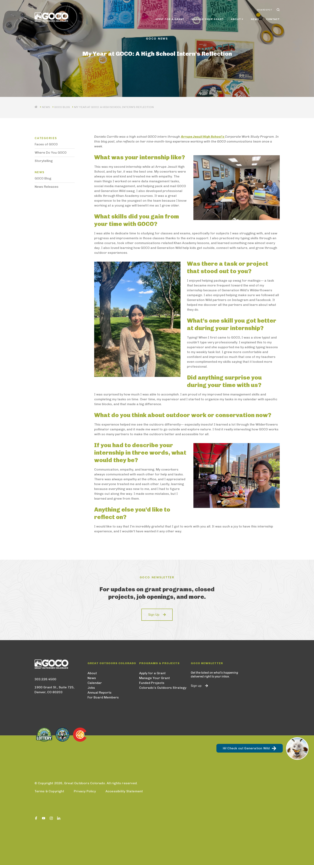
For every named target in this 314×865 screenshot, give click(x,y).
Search (278, 9)
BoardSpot (264, 9)
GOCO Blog (62, 107)
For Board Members (103, 697)
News (255, 18)
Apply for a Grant (169, 18)
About (92, 673)
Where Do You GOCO (51, 152)
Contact (273, 18)
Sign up (196, 686)
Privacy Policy (85, 791)
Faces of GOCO (46, 144)
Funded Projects (151, 683)
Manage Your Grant (208, 18)
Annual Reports (100, 692)
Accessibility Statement (124, 791)
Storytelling (44, 161)
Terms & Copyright (49, 791)
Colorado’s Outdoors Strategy (162, 688)
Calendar (95, 683)
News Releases (46, 187)
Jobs (91, 688)
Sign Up (153, 615)
